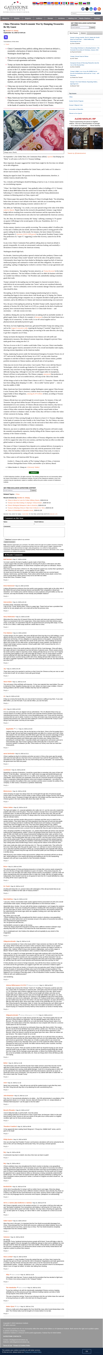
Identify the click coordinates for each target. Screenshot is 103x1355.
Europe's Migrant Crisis (76, 105)
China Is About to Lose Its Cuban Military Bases (23, 500)
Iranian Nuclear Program (76, 101)
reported (50, 157)
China (17, 494)
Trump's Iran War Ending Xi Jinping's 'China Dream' (25, 503)
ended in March (9, 210)
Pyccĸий (84, 4)
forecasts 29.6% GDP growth (26, 234)
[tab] (73, 33)
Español (56, 4)
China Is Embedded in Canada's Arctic (20, 510)
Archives (61, 18)
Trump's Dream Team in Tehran (79, 56)
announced (47, 374)
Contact (97, 18)
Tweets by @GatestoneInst (77, 153)
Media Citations (85, 18)
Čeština (37, 4)
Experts (28, 18)
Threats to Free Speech (75, 113)
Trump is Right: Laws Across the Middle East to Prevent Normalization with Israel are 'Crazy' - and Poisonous (84, 73)
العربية (34, 4)
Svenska (88, 4)
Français (60, 4)
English (52, 4)
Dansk (41, 4)
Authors (39, 18)
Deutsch (45, 4)
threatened (38, 317)
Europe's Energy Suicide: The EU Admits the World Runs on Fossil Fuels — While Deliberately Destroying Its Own (84, 39)
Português (80, 4)
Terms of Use (7, 1345)
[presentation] (73, 33)
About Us (5, 18)
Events (16, 18)
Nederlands (72, 4)
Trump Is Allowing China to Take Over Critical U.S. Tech (26, 508)
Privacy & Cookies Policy (21, 1345)
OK (87, 1351)
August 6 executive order (19, 328)
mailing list (53, 514)
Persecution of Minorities (76, 109)
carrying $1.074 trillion (34, 394)
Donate (50, 18)
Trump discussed (49, 271)
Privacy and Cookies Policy (32, 1352)
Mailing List (72, 18)
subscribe (25, 514)
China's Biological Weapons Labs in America (22, 505)
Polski (76, 4)
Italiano (67, 4)
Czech (7, 44)
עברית (64, 4)
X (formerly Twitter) (33, 467)
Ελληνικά (49, 4)
